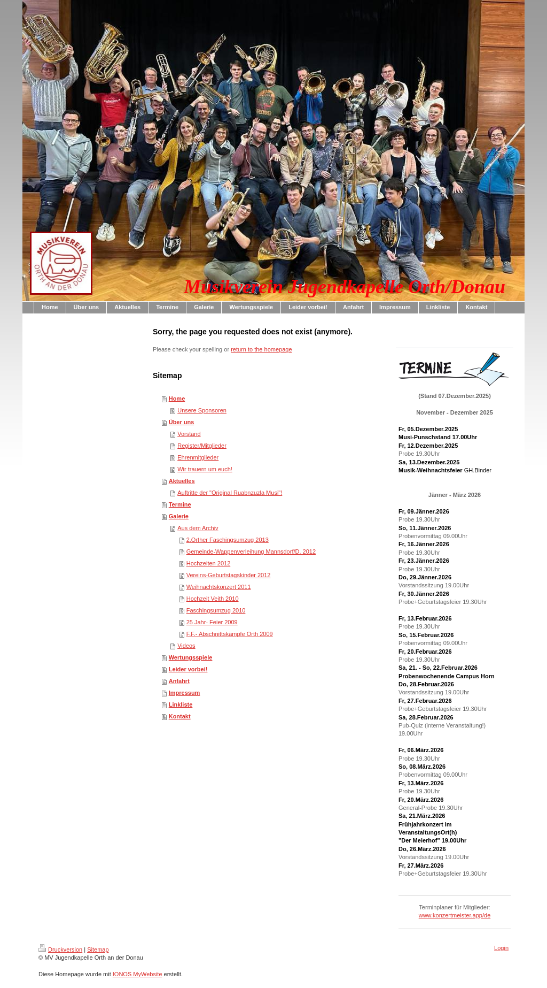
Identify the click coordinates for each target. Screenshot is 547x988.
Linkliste (181, 704)
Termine (180, 504)
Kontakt (180, 716)
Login (501, 948)
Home (177, 398)
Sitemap (97, 949)
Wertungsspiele (191, 657)
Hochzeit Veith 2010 (212, 598)
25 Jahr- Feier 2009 (212, 622)
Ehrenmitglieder (197, 457)
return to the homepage (261, 349)
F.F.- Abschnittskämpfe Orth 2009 (229, 634)
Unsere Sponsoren (201, 410)
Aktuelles (182, 481)
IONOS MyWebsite (137, 974)
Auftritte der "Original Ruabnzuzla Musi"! (229, 492)
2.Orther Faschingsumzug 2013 (227, 540)
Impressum (184, 693)
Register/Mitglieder (201, 445)
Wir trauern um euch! (204, 469)
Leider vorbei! (188, 669)
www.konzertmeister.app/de (455, 915)
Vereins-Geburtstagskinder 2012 (228, 575)
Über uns (181, 422)
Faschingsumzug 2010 (216, 610)
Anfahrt (179, 681)
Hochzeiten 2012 (208, 563)
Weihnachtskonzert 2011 (218, 587)
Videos (186, 645)
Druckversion (60, 949)
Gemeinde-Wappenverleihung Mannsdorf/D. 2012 (251, 551)
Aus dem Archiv (197, 528)
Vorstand (188, 434)
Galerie (179, 516)
